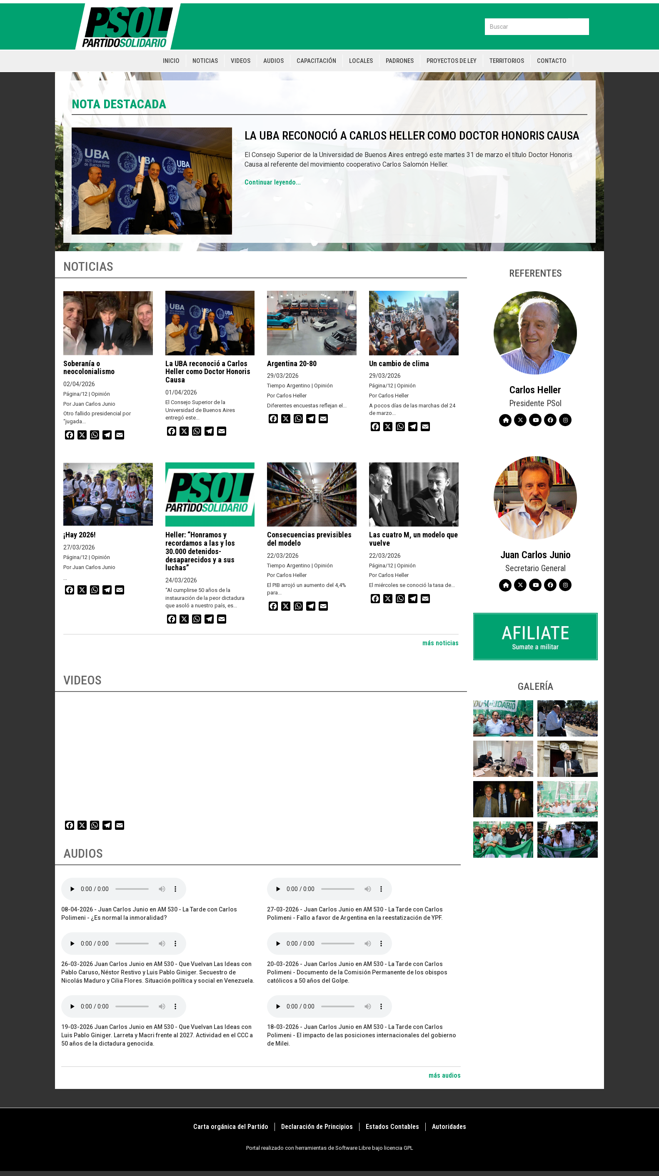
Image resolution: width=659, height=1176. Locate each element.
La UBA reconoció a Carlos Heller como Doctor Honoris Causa (412, 135)
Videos (240, 61)
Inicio (171, 61)
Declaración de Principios (317, 1127)
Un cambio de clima (399, 363)
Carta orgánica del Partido (230, 1127)
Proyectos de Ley (452, 61)
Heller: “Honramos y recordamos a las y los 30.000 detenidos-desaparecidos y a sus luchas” (200, 551)
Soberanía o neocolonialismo (89, 367)
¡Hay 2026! (79, 534)
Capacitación (316, 61)
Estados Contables (392, 1127)
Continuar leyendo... (273, 182)
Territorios (506, 61)
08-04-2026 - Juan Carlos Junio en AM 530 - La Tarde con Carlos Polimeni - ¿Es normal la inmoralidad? (149, 913)
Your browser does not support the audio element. (123, 889)
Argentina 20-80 (292, 363)
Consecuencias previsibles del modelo (309, 538)
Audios (273, 61)
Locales (361, 61)
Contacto (552, 61)
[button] (503, 718)
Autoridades (449, 1127)
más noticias (440, 643)
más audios (445, 1075)
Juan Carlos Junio (535, 555)
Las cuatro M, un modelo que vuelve (413, 538)
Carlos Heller (535, 390)
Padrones (400, 61)
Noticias (205, 61)
